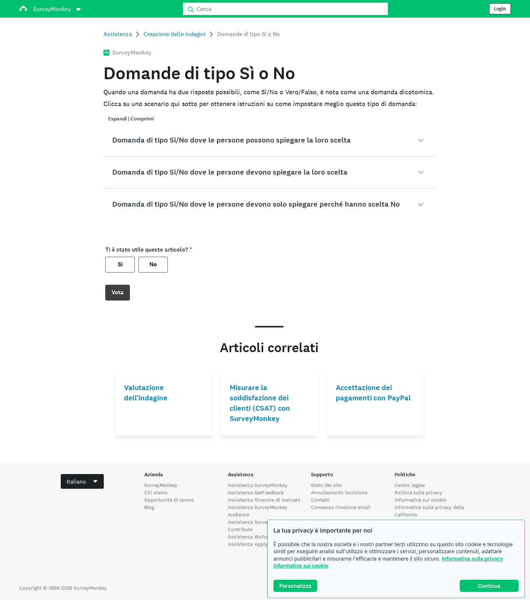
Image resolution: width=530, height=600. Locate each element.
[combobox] (82, 481)
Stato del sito (326, 485)
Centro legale (410, 485)
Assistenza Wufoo (248, 536)
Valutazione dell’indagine (145, 393)
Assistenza (117, 34)
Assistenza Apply (248, 544)
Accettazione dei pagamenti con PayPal (373, 393)
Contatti (320, 500)
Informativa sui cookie (300, 565)
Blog (149, 507)
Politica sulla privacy (418, 492)
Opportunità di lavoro (169, 500)
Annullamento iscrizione (339, 492)
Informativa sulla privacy (472, 558)
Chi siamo (155, 492)
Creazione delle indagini (174, 34)
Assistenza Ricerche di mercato (264, 500)
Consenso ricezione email (340, 507)
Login (500, 9)
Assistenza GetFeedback (256, 492)
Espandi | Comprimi (131, 118)
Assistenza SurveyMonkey (257, 485)
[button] (269, 140)
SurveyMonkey (160, 485)
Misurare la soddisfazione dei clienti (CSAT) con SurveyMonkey (260, 403)
